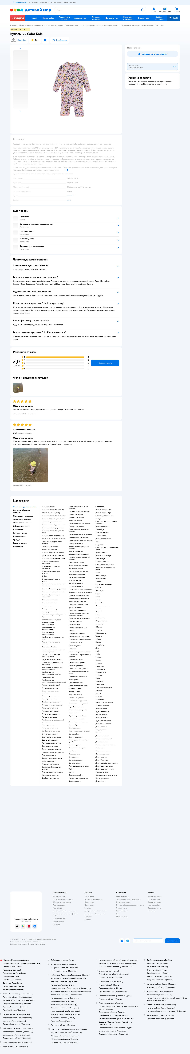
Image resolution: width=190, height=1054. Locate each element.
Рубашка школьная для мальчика (53, 539)
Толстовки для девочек (50, 764)
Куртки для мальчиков (50, 688)
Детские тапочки (75, 763)
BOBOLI (98, 697)
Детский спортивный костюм (80, 652)
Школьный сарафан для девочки (54, 589)
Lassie (97, 600)
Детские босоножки (103, 539)
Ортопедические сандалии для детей (106, 549)
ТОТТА (98, 693)
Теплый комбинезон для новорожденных (51, 656)
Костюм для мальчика (50, 708)
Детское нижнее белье (103, 724)
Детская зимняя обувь (103, 556)
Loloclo (98, 639)
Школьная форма (48, 507)
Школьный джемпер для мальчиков (51, 596)
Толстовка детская (75, 689)
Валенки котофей (102, 533)
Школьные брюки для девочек (53, 553)
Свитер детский (75, 728)
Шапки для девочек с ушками (106, 775)
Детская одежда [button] (20, 533)
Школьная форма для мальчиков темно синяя (54, 585)
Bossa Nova (99, 645)
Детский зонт (100, 781)
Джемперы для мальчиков (51, 737)
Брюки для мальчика (49, 699)
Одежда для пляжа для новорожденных (101, 25)
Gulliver (98, 588)
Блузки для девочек (76, 583)
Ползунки (72, 649)
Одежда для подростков (77, 663)
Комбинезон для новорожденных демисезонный (54, 681)
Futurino (98, 630)
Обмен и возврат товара (62, 902)
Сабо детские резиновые (104, 565)
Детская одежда (55, 25)
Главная (13, 25)
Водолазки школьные (50, 600)
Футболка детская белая (78, 716)
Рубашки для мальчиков (50, 714)
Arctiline (98, 690)
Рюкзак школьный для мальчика (53, 525)
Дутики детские (101, 553)
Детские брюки (74, 725)
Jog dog (71, 772)
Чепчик (98, 733)
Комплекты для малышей (51, 685)
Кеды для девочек (75, 622)
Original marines (101, 621)
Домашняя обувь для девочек (79, 619)
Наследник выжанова (103, 606)
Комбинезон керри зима (78, 701)
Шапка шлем (100, 748)
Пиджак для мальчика (76, 719)
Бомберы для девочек (77, 574)
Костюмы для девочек (77, 577)
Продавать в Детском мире (63, 899)
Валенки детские (75, 781)
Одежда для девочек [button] (22, 519)
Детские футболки (76, 666)
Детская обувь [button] (19, 536)
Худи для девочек (75, 580)
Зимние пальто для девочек (52, 758)
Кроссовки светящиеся (77, 748)
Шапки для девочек (102, 751)
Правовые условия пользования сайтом (41, 939)
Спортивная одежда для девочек (81, 541)
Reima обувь (100, 530)
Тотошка (98, 636)
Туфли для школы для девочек (53, 556)
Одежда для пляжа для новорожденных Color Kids (142, 25)
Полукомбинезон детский (78, 669)
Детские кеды (100, 579)
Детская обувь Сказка (103, 510)
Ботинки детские (101, 562)
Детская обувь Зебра (103, 513)
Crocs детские (74, 757)
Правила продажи (59, 905)
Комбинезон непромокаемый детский (80, 656)
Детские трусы (101, 727)
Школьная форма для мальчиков (54, 516)
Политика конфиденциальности (65, 911)
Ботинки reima (100, 536)
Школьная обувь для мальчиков (53, 559)
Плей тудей (99, 591)
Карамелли (99, 666)
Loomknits (99, 624)
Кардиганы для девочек (50, 775)
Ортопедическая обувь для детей (79, 741)
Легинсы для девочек (76, 518)
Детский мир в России (18, 944)
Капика (98, 609)
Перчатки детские (102, 754)
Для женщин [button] (18, 529)
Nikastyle (98, 627)
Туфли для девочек (75, 608)
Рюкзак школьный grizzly (51, 513)
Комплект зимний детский (78, 704)
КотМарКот (99, 700)
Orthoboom (99, 507)
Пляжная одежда (73, 25)
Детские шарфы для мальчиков (106, 763)
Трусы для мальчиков (103, 721)
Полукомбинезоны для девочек (80, 589)
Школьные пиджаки (49, 603)
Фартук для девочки (49, 550)
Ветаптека (152, 911)
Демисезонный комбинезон (79, 637)
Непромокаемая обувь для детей (105, 569)
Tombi (97, 542)
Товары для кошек (154, 896)
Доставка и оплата (59, 896)
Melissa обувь (100, 559)
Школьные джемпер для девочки (51, 580)
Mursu (97, 573)
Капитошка (99, 684)
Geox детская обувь (76, 775)
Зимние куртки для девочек (79, 554)
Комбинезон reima (76, 643)
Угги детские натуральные (78, 778)
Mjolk (97, 654)
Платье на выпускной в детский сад (53, 616)
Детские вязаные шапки (104, 766)
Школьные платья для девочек (53, 536)
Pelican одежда (100, 633)
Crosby (98, 660)
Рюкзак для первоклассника (105, 745)
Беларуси (41, 944)
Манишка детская (101, 772)
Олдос (97, 594)
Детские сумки (101, 757)
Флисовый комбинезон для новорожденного (52, 668)
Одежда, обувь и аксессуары (31, 25)
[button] (173, 18)
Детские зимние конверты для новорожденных (53, 651)
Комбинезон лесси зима (78, 677)
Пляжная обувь (101, 576)
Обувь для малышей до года (52, 660)
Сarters (98, 642)
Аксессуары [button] (18, 546)
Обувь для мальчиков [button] (22, 523)
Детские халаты (101, 718)
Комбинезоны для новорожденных (48, 628)
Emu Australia (100, 672)
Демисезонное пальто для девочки (78, 507)
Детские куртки (75, 646)
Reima (97, 597)
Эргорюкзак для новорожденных (48, 633)
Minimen (98, 657)
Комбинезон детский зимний (80, 640)
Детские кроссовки (76, 760)
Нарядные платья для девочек (53, 752)
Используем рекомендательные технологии (26, 942)
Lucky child (99, 681)
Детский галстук (101, 760)
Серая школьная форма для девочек (52, 543)
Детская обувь (74, 734)
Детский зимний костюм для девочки (79, 558)
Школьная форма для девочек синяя (53, 532)
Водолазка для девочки (77, 602)
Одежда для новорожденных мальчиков (52, 663)
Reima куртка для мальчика (51, 749)
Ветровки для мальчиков (51, 696)
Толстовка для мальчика (50, 711)
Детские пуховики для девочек (80, 534)
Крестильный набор (49, 647)
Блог (118, 914)
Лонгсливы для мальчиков (51, 743)
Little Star (99, 675)
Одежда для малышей (49, 612)
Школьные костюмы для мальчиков (51, 567)
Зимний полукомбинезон (78, 722)
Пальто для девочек (76, 544)
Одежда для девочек (76, 515)
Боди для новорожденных (51, 620)
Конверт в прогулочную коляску (51, 643)
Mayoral (98, 612)
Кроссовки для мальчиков (78, 605)
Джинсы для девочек (76, 562)
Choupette (99, 603)
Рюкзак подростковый (103, 739)
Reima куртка (73, 680)
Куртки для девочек (76, 586)
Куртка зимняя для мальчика (52, 705)
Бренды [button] (16, 539)
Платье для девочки (49, 755)
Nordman (72, 751)
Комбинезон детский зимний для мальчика (53, 721)
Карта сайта (57, 924)
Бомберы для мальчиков (51, 731)
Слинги (71, 631)
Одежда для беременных (78, 628)
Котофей (98, 582)
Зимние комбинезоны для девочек (51, 768)
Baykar (97, 678)
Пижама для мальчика (50, 728)
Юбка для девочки (48, 761)
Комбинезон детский (77, 634)
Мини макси (100, 669)
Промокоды (57, 908)
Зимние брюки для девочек (79, 599)
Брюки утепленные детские (79, 731)
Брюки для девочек (76, 568)
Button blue (99, 618)
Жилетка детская (75, 692)
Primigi (98, 519)
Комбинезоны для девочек (78, 537)
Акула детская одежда (103, 585)
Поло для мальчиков (49, 717)
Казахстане (32, 944)
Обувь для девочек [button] (21, 526)
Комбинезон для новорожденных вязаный (51, 673)
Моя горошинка (48, 677)
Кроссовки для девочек (77, 611)
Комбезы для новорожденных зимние (53, 638)
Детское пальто (74, 713)
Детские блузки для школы (52, 522)
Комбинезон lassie (76, 660)
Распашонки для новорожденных (48, 624)
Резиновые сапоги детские (79, 766)
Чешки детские (74, 754)
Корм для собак (154, 905)
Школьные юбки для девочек (52, 528)
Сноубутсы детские (76, 737)
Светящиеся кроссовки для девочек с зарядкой (79, 614)
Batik (97, 651)
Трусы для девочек (102, 712)
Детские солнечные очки (104, 769)
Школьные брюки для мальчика (53, 519)
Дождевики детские (76, 698)
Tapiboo (72, 769)
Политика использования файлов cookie (65, 915)
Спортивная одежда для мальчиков (50, 692)
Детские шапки (101, 742)
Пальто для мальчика (49, 725)
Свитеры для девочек (76, 527)
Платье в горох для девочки (79, 596)
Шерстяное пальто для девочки (80, 593)
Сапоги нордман (75, 745)
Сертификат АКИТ (60, 919)
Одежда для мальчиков (50, 740)
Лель (97, 648)
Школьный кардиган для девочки (51, 572)
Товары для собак (154, 902)
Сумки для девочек (102, 778)
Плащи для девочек (76, 683)
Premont (98, 663)
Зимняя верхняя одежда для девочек (79, 547)
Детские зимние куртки (78, 710)
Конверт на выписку (49, 609)
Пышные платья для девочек (79, 511)
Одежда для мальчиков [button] (23, 516)
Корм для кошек (154, 899)
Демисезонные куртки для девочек (78, 530)
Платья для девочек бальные (52, 772)
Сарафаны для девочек (50, 547)
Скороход (99, 545)
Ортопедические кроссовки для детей (106, 523)
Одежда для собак (154, 908)
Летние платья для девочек (79, 571)
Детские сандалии (102, 527)
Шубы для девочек (76, 521)
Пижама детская (101, 715)
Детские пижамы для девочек (80, 524)
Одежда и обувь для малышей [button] (21, 511)
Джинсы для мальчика (50, 746)
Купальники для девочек (104, 703)
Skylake (44, 576)
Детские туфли (74, 625)
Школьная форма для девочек (53, 510)
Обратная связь (58, 921)
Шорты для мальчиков (50, 734)
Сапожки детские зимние (104, 516)
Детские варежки (101, 736)
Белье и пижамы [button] (20, 543)
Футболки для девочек (50, 778)
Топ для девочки (101, 730)
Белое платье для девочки (78, 565)
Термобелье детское (76, 707)
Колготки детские (102, 706)
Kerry (97, 615)
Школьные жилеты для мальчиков (50, 562)
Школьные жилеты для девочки (53, 592)
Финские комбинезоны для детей (79, 673)
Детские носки (101, 709)
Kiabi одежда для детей (103, 687)
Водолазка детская (75, 695)
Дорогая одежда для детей (78, 686)
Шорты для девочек (76, 551)
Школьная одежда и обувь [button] (24, 507)
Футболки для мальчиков (51, 702)
